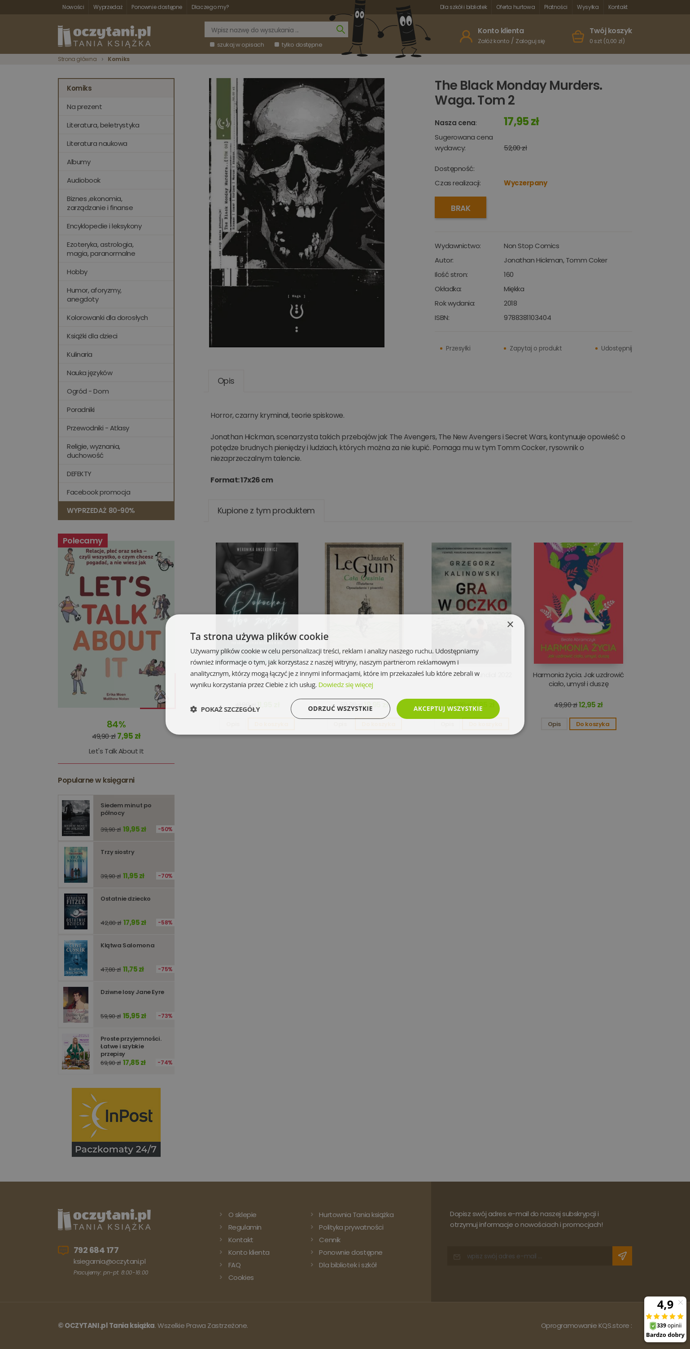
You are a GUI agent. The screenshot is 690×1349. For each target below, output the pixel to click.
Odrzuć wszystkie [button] (340, 708)
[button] (225, 709)
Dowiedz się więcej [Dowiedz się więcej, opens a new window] (345, 684)
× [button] (510, 625)
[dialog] (345, 674)
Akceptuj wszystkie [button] (448, 708)
